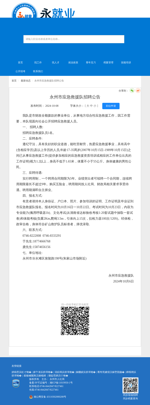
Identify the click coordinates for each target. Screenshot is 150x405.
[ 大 (86, 105)
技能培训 (126, 62)
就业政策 (73, 62)
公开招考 (20, 71)
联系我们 (38, 71)
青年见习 (91, 62)
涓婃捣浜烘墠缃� (64, 372)
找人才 (55, 62)
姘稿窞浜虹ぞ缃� (21, 372)
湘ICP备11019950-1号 (61, 382)
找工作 (38, 62)
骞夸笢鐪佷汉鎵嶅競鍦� (110, 372)
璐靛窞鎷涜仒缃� (58, 375)
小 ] (95, 105)
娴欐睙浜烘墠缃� (86, 372)
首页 (20, 62)
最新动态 (26, 80)
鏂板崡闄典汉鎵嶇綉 (35, 375)
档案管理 (108, 62)
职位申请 (111, 106)
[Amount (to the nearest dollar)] (73, 39)
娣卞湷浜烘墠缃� (43, 372)
